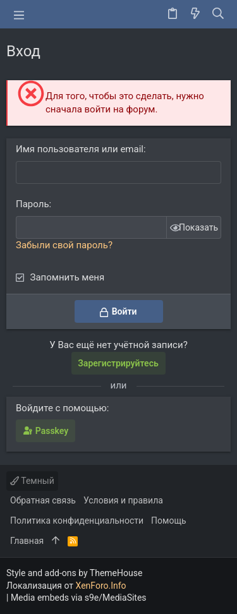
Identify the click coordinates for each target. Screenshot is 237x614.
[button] (19, 14)
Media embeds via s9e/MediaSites (79, 598)
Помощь (168, 520)
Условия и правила (123, 500)
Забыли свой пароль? (64, 245)
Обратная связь (43, 500)
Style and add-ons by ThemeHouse (74, 573)
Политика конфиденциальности (76, 520)
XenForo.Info (101, 586)
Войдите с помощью (61, 408)
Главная (27, 541)
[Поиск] (218, 14)
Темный (32, 481)
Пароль (32, 204)
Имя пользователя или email (79, 149)
